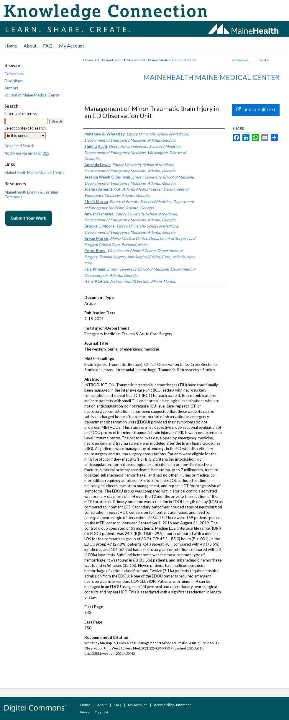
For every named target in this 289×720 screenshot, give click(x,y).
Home (88, 60)
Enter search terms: (20, 113)
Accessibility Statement (172, 705)
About (102, 705)
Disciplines (13, 80)
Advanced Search (19, 145)
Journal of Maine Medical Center (32, 95)
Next (262, 60)
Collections (14, 73)
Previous (241, 60)
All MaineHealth (110, 60)
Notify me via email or (26, 153)
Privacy (85, 712)
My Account (137, 705)
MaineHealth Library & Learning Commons (31, 194)
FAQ (117, 705)
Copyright (101, 712)
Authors (11, 88)
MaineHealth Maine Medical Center (155, 60)
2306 (191, 60)
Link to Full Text (255, 109)
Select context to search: (25, 128)
